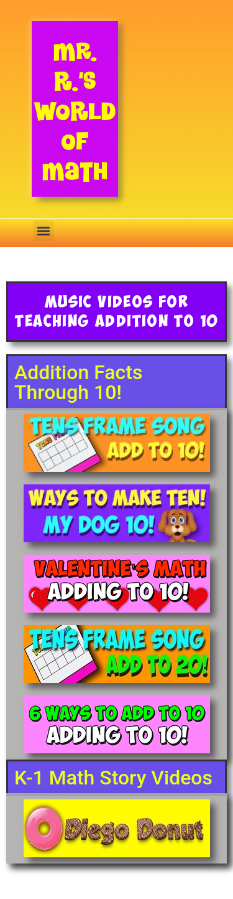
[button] (44, 230)
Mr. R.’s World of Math (75, 111)
